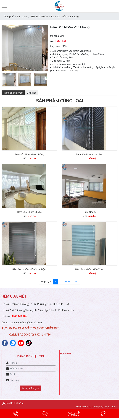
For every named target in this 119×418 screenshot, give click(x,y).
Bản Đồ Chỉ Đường (13, 403)
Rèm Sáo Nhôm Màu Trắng (29, 154)
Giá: (52, 41)
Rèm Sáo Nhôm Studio (29, 211)
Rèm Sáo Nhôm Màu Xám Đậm (29, 269)
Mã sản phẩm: (57, 36)
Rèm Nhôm (90, 211)
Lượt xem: (55, 46)
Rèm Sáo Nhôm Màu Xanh (89, 269)
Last (76, 281)
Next (67, 281)
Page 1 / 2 (46, 281)
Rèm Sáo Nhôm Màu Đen (89, 154)
